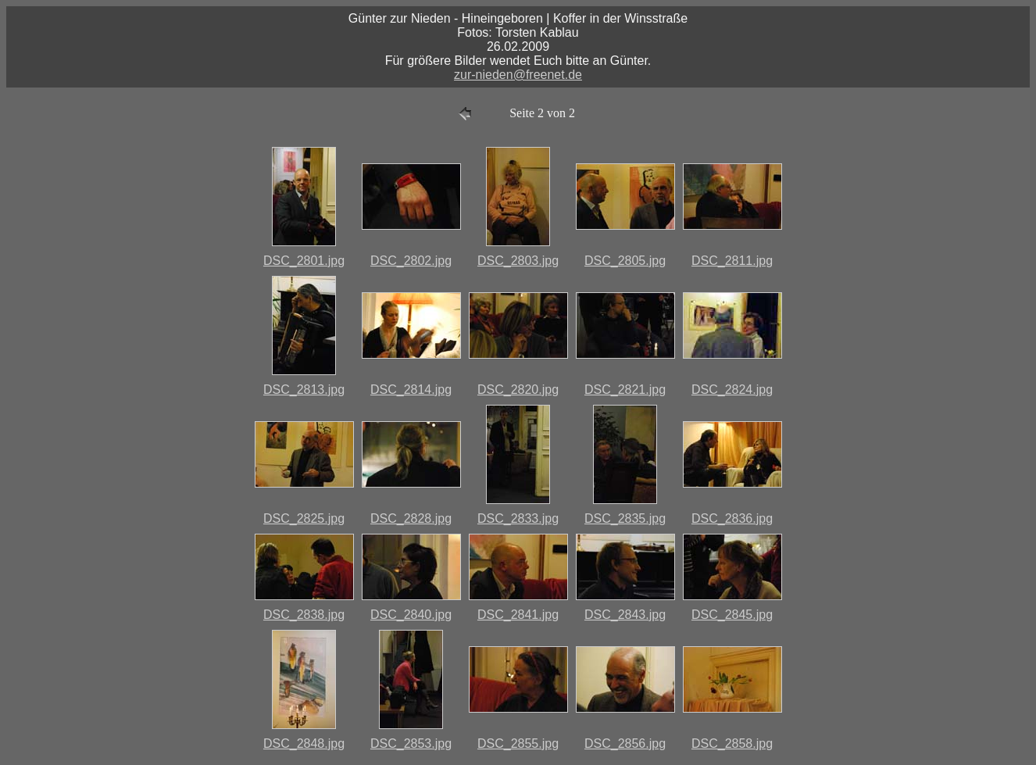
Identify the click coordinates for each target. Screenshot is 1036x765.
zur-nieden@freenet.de (518, 74)
